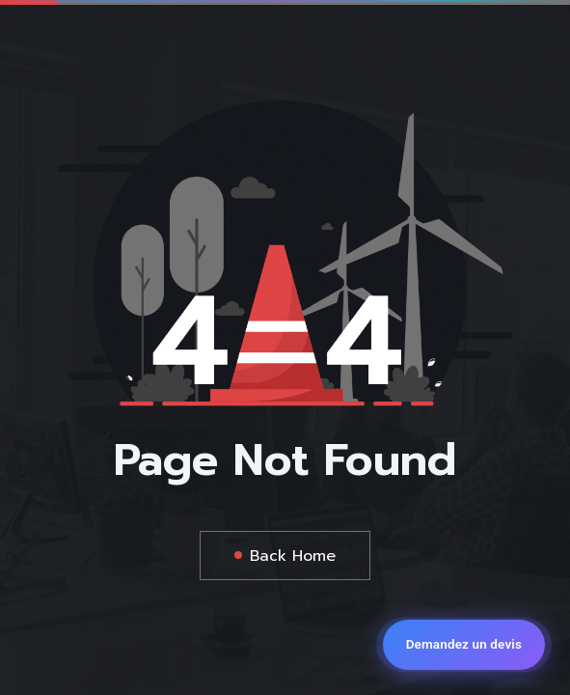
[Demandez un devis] (464, 645)
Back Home (293, 556)
